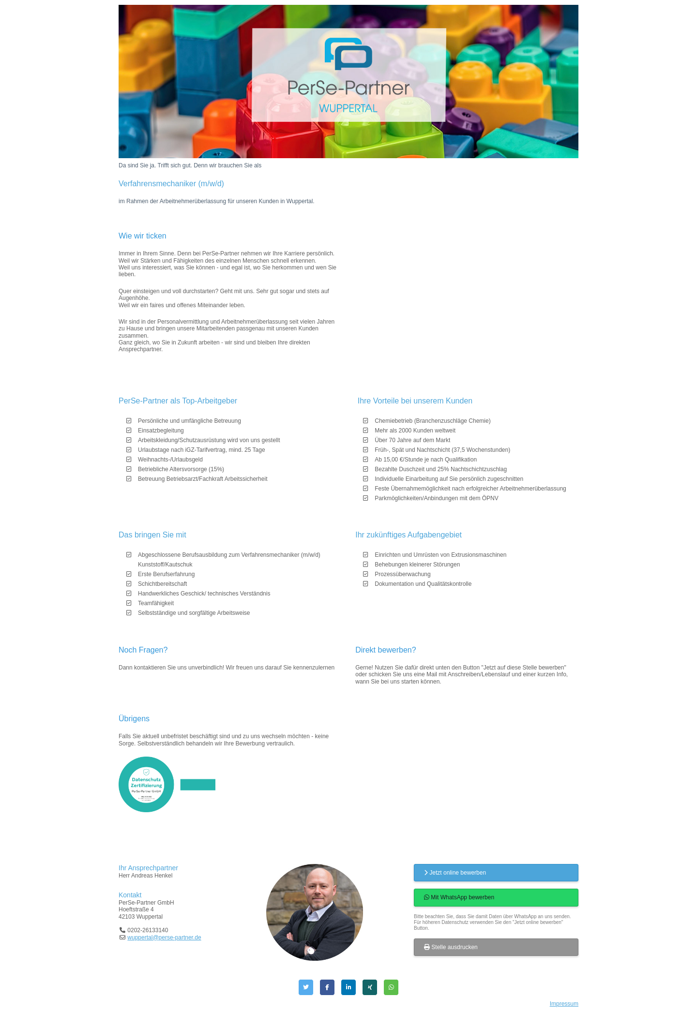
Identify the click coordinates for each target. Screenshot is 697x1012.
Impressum (564, 1003)
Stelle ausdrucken (451, 947)
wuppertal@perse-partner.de (164, 937)
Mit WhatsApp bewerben (459, 897)
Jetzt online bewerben (455, 872)
